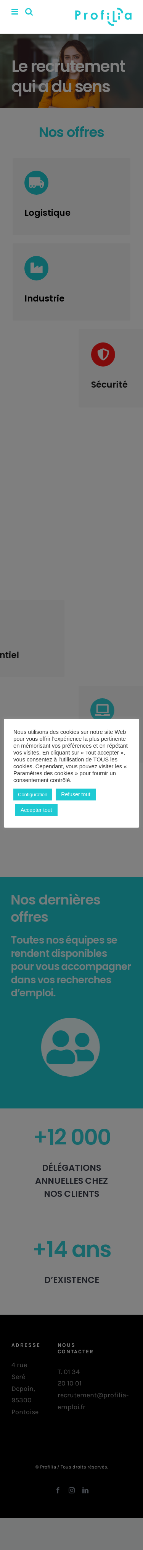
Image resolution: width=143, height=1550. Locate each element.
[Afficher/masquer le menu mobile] (15, 12)
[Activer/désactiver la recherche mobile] (29, 12)
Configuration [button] (32, 794)
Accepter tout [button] (36, 810)
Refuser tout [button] (75, 794)
